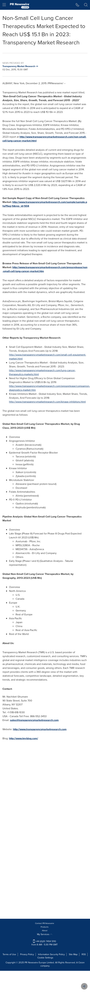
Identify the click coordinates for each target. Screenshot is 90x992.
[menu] (4, 5)
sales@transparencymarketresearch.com (34, 720)
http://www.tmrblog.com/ (23, 738)
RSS (84, 954)
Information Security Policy (51, 954)
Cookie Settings (45, 957)
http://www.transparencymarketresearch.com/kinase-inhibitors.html (47, 402)
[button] (77, 5)
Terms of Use (9, 954)
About (44, 930)
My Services (44, 934)
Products (45, 926)
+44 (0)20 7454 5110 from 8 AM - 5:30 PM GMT (44, 943)
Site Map (73, 954)
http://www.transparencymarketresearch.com (40, 729)
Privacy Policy (27, 954)
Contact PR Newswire (44, 923)
